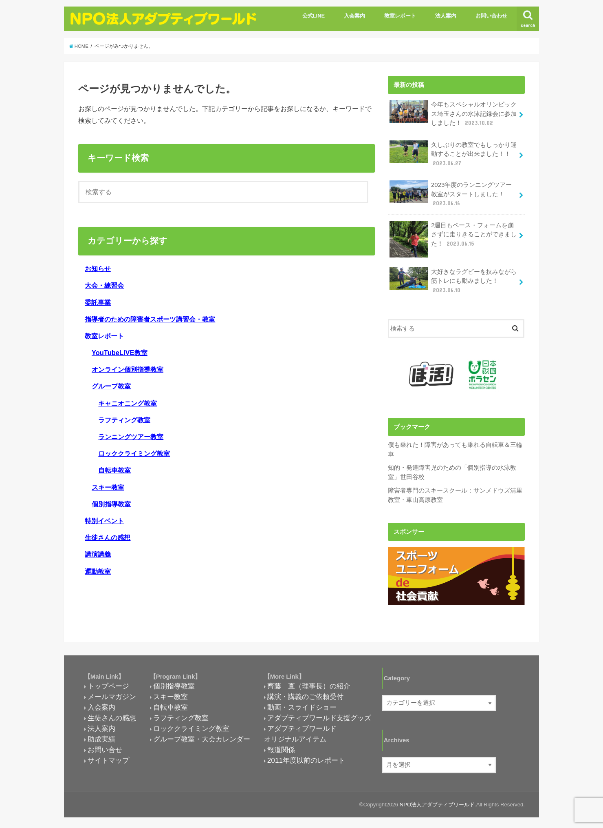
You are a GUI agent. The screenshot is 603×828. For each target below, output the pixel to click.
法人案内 (445, 16)
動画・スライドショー (302, 705)
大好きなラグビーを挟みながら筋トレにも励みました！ (453, 279)
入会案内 (354, 16)
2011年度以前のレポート (306, 758)
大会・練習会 (104, 285)
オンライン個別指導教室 (127, 369)
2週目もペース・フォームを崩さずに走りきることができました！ (453, 236)
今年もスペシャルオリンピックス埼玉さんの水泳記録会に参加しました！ (453, 113)
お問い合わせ (491, 16)
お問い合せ (105, 747)
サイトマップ (108, 758)
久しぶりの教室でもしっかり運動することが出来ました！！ (453, 153)
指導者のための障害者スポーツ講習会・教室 (150, 319)
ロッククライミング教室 (134, 453)
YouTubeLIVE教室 (119, 352)
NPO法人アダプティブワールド (437, 802)
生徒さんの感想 (107, 537)
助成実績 (101, 737)
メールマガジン (112, 694)
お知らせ (98, 268)
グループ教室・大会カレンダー (201, 737)
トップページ (108, 683)
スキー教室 (108, 487)
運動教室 (98, 571)
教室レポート (400, 16)
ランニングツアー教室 (130, 436)
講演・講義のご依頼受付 (305, 694)
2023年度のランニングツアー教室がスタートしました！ (451, 193)
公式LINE (313, 16)
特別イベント (104, 520)
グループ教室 (111, 386)
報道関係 (281, 747)
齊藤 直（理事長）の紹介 (308, 683)
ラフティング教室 (124, 420)
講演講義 (98, 554)
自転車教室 (114, 470)
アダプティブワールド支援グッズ (319, 715)
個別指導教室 (111, 504)
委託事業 (98, 302)
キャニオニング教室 (127, 403)
